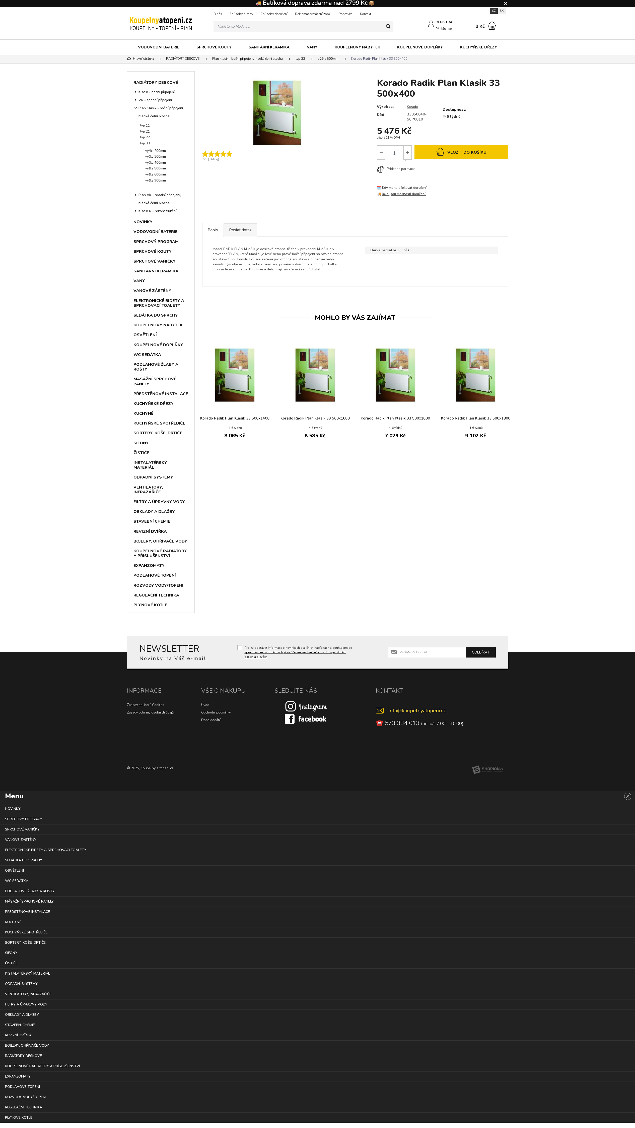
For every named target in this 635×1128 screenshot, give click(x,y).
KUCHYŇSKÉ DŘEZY (478, 47)
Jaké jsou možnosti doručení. (404, 196)
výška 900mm (155, 181)
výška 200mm (155, 151)
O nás (218, 14)
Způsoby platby (241, 14)
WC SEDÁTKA (147, 355)
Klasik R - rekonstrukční (157, 211)
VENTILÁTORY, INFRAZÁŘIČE (148, 490)
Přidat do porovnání (396, 171)
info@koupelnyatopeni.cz (417, 711)
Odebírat (481, 653)
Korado (413, 107)
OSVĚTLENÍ (145, 335)
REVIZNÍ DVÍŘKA (150, 532)
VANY (312, 47)
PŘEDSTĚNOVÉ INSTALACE (160, 394)
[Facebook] (306, 719)
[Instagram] (306, 706)
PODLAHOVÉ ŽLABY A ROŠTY (155, 367)
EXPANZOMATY (149, 566)
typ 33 (145, 144)
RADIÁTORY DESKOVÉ (155, 83)
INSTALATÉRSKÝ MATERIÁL (150, 465)
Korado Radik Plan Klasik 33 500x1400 (235, 425)
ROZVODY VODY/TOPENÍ (158, 586)
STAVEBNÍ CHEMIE (151, 522)
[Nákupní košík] (492, 26)
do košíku (461, 153)
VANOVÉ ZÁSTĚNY (152, 291)
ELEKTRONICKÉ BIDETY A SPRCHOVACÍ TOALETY (158, 304)
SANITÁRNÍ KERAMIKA (269, 47)
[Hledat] (387, 27)
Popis (218, 234)
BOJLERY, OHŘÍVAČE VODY (160, 542)
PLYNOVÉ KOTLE (150, 605)
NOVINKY (143, 222)
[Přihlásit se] (428, 26)
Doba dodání (211, 720)
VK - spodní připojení (155, 100)
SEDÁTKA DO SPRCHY (155, 316)
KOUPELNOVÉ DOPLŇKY (420, 47)
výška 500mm (155, 169)
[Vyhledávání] (303, 27)
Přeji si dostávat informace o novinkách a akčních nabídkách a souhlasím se (298, 652)
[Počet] (394, 153)
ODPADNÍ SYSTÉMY (153, 478)
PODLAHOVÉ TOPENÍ (154, 576)
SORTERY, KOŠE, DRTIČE (157, 433)
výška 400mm (155, 163)
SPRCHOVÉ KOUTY (214, 47)
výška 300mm (155, 157)
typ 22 (145, 138)
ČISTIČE (141, 453)
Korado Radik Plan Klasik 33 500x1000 (395, 425)
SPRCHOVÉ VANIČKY (154, 262)
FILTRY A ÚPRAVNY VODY (159, 502)
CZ (494, 11)
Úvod (205, 705)
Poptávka (345, 14)
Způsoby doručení (274, 14)
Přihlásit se (443, 29)
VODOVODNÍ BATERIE (158, 47)
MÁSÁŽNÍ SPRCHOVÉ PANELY (154, 382)
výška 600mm (155, 175)
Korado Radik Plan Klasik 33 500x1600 (315, 425)
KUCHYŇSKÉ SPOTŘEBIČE (159, 424)
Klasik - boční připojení (156, 92)
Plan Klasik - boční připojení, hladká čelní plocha (161, 112)
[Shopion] (487, 770)
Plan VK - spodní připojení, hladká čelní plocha (159, 199)
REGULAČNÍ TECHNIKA (156, 596)
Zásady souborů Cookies (145, 705)
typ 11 (145, 126)
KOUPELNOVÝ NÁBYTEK (357, 47)
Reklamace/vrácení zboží (313, 14)
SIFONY (141, 443)
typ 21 (145, 132)
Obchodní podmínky (216, 713)
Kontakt (365, 14)
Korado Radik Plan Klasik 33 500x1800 (476, 425)
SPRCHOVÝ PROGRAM (156, 242)
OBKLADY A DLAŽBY (154, 512)
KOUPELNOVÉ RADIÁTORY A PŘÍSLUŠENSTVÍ (160, 554)
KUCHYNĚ (143, 414)
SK (502, 11)
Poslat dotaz (257, 234)
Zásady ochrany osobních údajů (150, 713)
